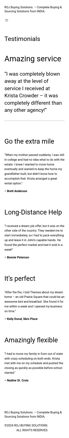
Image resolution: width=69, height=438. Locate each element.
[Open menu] (6, 20)
